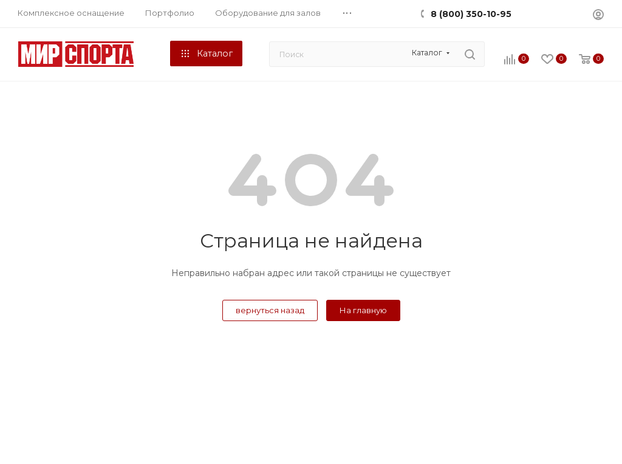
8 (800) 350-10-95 (471, 14)
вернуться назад (270, 310)
